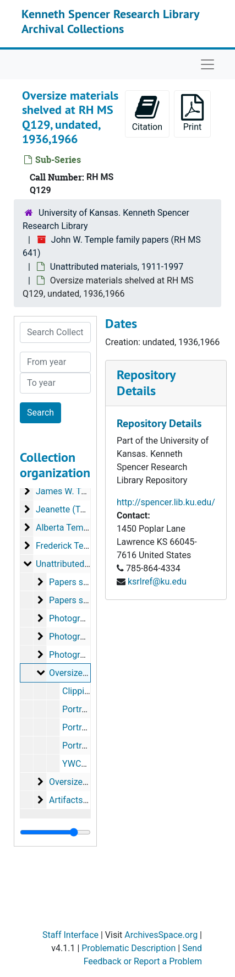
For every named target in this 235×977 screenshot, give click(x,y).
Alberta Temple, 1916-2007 (88, 527)
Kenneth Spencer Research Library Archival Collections (110, 21)
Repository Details (146, 382)
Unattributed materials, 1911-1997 (116, 266)
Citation (147, 113)
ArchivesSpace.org (161, 935)
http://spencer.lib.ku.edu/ (166, 502)
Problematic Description (128, 948)
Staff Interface (70, 935)
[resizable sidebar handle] (55, 832)
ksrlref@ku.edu (157, 581)
